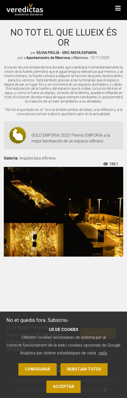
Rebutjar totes (84, 369)
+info (102, 353)
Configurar (37, 369)
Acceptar (63, 386)
